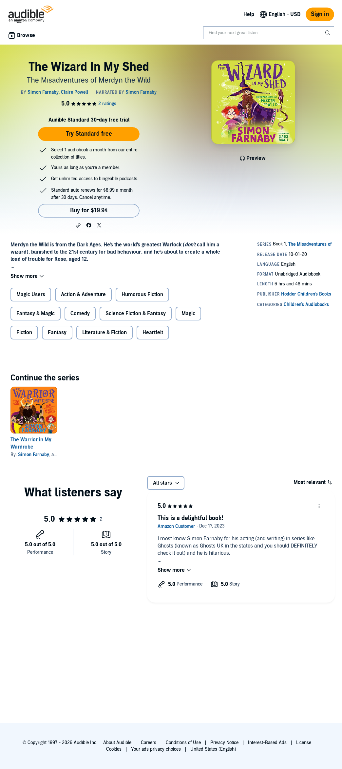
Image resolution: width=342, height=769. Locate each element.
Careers (148, 742)
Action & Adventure (83, 294)
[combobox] (268, 32)
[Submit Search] (328, 32)
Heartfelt (152, 332)
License (303, 742)
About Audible (117, 742)
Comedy (80, 313)
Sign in (320, 14)
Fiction (24, 332)
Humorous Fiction (142, 294)
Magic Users (30, 294)
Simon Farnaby (33, 454)
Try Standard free (89, 133)
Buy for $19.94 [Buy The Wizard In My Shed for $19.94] (89, 210)
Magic (188, 313)
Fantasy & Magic (35, 313)
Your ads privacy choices (156, 749)
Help (248, 14)
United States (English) (213, 749)
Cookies (114, 749)
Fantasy (57, 332)
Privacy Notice (224, 742)
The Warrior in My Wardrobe (30, 443)
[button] (78, 225)
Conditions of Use (183, 742)
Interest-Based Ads (267, 742)
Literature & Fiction (104, 332)
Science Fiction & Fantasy (135, 313)
